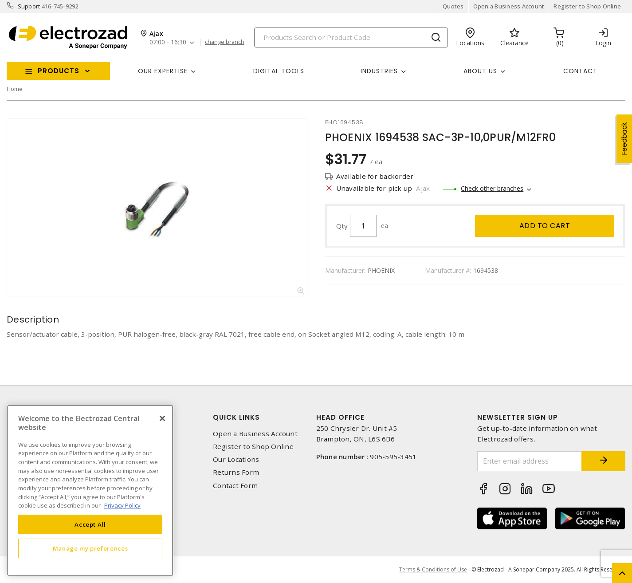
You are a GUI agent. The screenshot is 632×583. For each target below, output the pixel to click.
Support (29, 6)
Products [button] (58, 70)
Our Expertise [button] (163, 71)
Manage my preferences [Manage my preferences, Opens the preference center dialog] (90, 548)
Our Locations (236, 459)
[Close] (162, 418)
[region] (90, 490)
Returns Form (236, 472)
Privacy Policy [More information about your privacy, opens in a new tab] (122, 505)
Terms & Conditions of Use (433, 569)
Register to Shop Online (587, 6)
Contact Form (235, 485)
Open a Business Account (509, 6)
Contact (580, 71)
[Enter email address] (529, 461)
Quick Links (236, 417)
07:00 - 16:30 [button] (167, 42)
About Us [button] (480, 71)
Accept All (90, 524)
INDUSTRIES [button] (379, 71)
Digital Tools (278, 71)
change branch (224, 42)
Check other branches (492, 188)
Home (15, 89)
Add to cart (544, 226)
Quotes (453, 6)
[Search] (351, 37)
